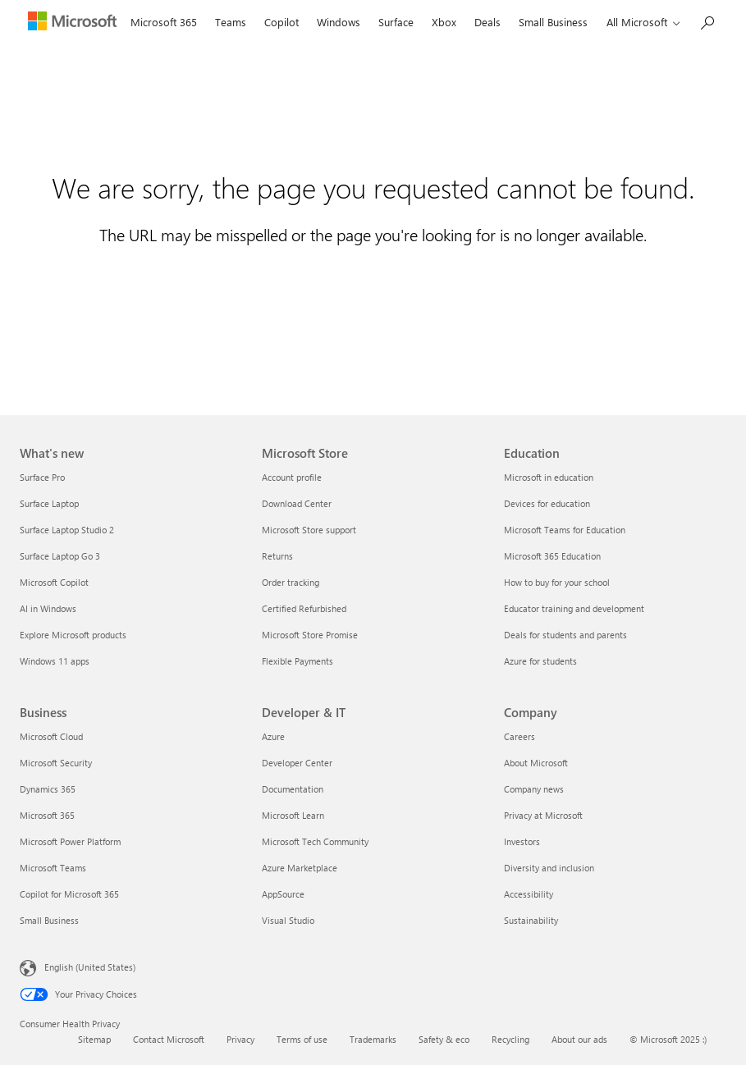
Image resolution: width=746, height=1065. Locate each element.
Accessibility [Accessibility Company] (528, 894)
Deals (487, 22)
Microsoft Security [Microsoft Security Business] (56, 762)
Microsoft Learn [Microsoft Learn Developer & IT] (293, 815)
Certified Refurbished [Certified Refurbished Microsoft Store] (304, 608)
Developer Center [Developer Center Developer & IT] (297, 762)
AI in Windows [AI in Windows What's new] (48, 608)
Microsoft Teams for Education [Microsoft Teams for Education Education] (564, 529)
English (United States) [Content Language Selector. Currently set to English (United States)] (89, 967)
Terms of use (302, 1039)
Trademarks (373, 1039)
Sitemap (94, 1039)
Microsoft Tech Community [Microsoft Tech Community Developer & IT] (315, 841)
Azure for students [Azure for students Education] (540, 661)
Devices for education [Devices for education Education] (547, 503)
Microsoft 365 (163, 22)
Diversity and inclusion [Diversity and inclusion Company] (549, 868)
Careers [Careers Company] (519, 736)
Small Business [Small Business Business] (49, 920)
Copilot (281, 22)
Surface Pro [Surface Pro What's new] (42, 477)
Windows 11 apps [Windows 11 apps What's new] (54, 661)
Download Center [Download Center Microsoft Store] (297, 503)
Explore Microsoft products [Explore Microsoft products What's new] (73, 634)
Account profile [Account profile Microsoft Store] (292, 477)
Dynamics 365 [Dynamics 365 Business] (48, 789)
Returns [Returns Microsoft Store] (277, 556)
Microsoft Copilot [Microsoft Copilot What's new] (54, 582)
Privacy (240, 1039)
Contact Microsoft (168, 1039)
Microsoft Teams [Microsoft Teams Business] (53, 868)
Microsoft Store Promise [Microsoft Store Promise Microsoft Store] (310, 634)
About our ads (579, 1039)
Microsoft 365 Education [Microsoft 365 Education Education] (552, 556)
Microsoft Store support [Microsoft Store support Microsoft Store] (309, 529)
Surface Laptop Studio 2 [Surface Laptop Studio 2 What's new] (67, 529)
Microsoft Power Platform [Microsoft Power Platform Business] (70, 841)
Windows (338, 22)
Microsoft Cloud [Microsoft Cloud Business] (51, 736)
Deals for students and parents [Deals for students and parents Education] (565, 634)
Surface (396, 22)
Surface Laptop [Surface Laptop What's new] (49, 503)
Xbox (444, 22)
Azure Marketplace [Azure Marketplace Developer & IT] (299, 868)
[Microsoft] (70, 23)
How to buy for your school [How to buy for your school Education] (557, 582)
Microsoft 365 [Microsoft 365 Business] (47, 815)
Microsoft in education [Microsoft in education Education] (548, 477)
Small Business (553, 22)
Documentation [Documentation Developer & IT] (292, 789)
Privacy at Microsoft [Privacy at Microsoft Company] (543, 815)
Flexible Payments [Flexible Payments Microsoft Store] (297, 661)
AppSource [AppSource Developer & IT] (283, 894)
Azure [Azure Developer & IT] (273, 736)
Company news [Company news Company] (534, 789)
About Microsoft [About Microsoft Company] (536, 762)
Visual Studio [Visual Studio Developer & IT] (288, 920)
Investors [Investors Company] (522, 841)
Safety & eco (444, 1039)
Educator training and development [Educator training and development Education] (574, 608)
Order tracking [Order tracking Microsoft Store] (290, 582)
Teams (230, 22)
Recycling (510, 1039)
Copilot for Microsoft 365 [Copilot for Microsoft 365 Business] (69, 894)
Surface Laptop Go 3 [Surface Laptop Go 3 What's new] (60, 556)
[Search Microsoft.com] (706, 20)
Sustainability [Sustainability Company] (531, 920)
